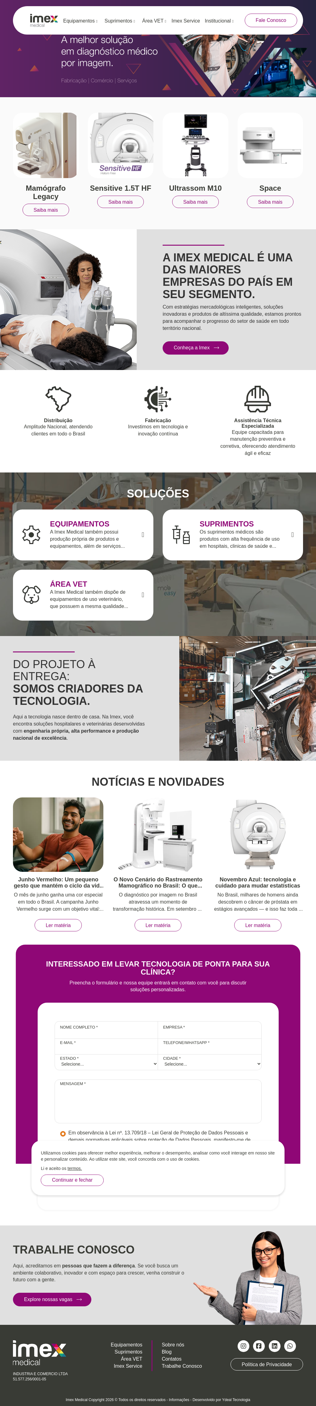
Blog (167, 1352)
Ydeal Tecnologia (236, 1400)
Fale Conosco (271, 20)
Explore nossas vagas (48, 1299)
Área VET (154, 21)
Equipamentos (80, 21)
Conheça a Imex (192, 348)
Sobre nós (173, 1345)
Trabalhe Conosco (182, 1366)
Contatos (171, 1359)
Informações (179, 1400)
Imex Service (186, 21)
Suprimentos (120, 21)
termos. (75, 1168)
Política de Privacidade (267, 1364)
